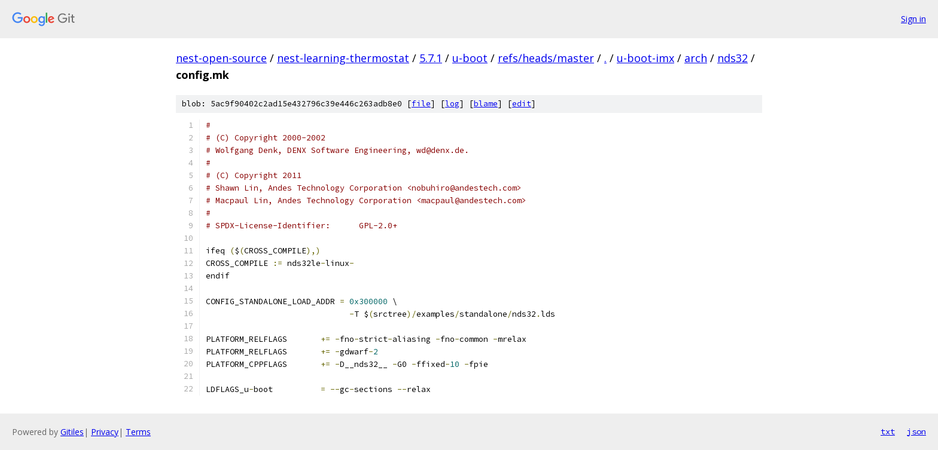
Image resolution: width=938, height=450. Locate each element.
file (421, 104)
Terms (138, 431)
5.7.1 (430, 58)
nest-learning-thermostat (343, 58)
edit (521, 104)
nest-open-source (221, 58)
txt (888, 431)
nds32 (732, 58)
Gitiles (72, 431)
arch (695, 58)
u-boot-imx (645, 58)
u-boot (470, 58)
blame (486, 104)
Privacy (104, 431)
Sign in (913, 19)
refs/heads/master (546, 58)
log (452, 104)
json (916, 431)
